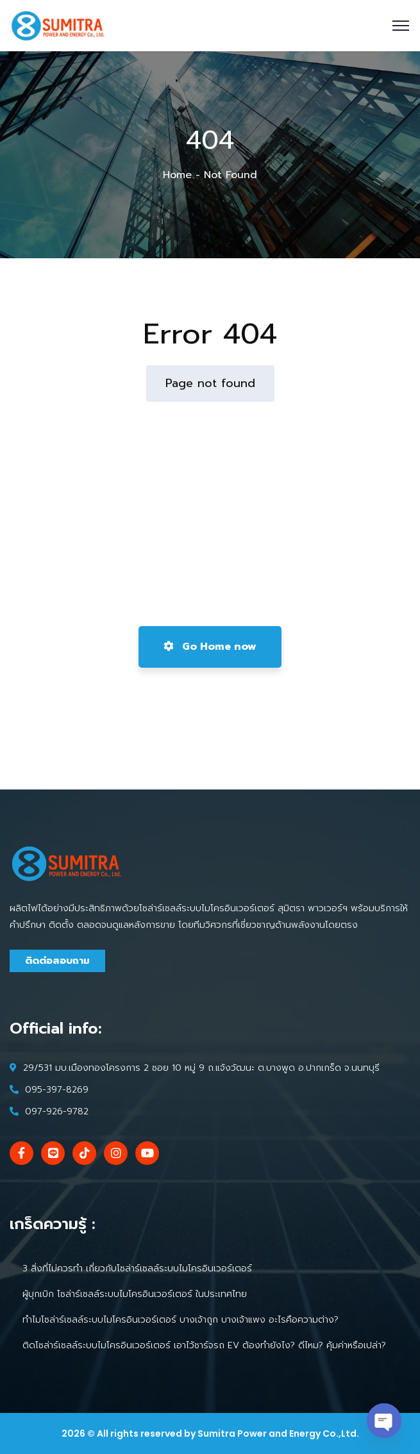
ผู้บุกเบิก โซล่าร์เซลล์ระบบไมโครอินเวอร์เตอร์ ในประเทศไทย (134, 1294)
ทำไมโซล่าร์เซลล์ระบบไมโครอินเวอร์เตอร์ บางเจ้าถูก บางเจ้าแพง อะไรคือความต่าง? (180, 1319)
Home (177, 175)
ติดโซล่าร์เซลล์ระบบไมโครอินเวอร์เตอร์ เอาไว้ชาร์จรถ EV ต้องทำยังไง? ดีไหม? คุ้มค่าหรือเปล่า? (204, 1345)
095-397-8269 (56, 1089)
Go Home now (210, 646)
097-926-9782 (56, 1111)
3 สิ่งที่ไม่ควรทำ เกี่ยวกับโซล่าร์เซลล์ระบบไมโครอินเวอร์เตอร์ (137, 1268)
